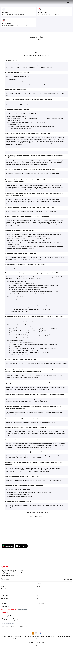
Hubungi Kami (4, 612)
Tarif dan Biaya (4, 598)
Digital (38, 586)
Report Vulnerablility (36, 648)
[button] (36, 60)
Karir (38, 598)
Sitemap (41, 645)
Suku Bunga (4, 603)
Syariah (3, 586)
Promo (2, 593)
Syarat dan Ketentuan (42, 593)
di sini (64, 638)
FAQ (38, 595)
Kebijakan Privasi (40, 642)
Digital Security (40, 603)
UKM (2, 583)
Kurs (2, 600)
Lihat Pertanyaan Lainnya (36, 516)
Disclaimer (31, 642)
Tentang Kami (4, 588)
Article (38, 600)
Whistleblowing (33, 645)
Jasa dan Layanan (5, 595)
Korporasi (39, 583)
